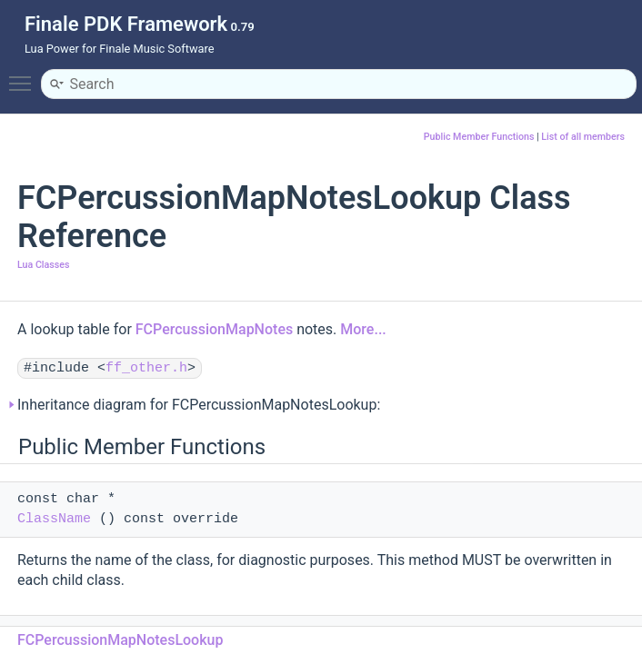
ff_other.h (146, 368)
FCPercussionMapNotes (214, 329)
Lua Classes (43, 265)
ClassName (54, 519)
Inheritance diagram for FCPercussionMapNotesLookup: (198, 404)
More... (363, 329)
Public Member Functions (479, 137)
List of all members (583, 137)
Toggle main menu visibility (24, 75)
